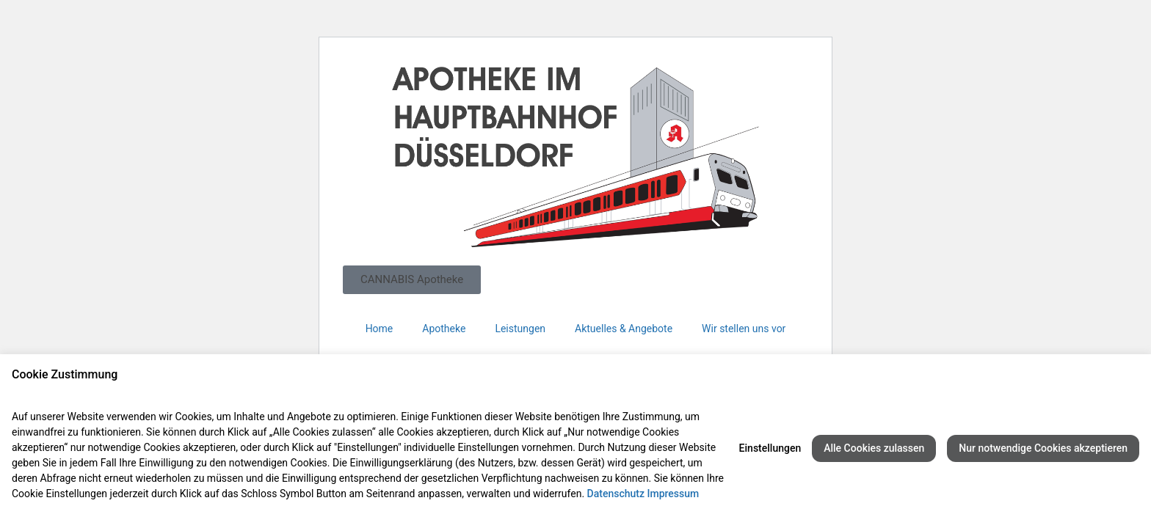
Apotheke (443, 328)
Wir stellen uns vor (743, 328)
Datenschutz (616, 493)
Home (379, 328)
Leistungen (520, 328)
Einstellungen (770, 448)
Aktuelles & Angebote (623, 328)
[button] (412, 279)
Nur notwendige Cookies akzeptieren (1043, 448)
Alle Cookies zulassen (874, 448)
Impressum (673, 493)
